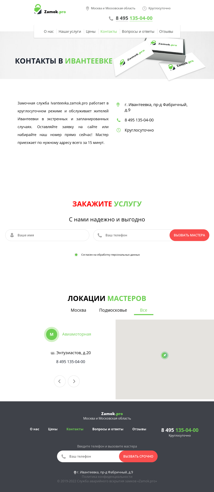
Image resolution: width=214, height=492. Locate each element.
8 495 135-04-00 (139, 120)
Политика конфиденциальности (107, 476)
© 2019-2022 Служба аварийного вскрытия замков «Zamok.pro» (107, 481)
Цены (91, 31)
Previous (59, 381)
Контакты (108, 31)
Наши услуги (70, 31)
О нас (49, 31)
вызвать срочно (138, 456)
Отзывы (166, 31)
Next (73, 381)
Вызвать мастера (189, 235)
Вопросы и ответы (138, 31)
